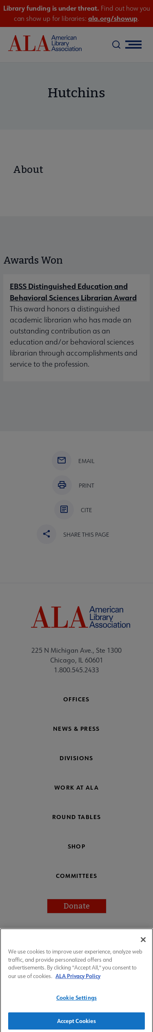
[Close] (143, 943)
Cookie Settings (76, 1000)
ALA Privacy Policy (77, 978)
